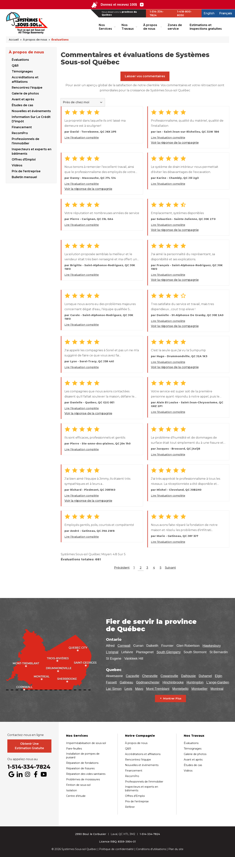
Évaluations (20, 59)
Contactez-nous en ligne (25, 735)
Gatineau (126, 682)
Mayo (139, 689)
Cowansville (169, 676)
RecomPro (20, 133)
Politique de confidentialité (116, 849)
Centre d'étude (76, 796)
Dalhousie (188, 676)
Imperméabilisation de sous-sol (86, 743)
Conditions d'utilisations (151, 849)
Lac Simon (114, 689)
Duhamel (205, 676)
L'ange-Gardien (217, 682)
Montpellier (199, 689)
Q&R (15, 65)
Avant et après (23, 99)
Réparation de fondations (82, 763)
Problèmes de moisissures (83, 779)
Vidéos (188, 770)
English (209, 13)
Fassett (111, 682)
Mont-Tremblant (157, 689)
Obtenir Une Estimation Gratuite (29, 746)
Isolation (71, 790)
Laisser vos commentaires (145, 76)
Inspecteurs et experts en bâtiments (31, 151)
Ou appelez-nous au (22, 759)
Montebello (180, 689)
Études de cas (22, 105)
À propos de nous (150, 26)
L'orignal (112, 652)
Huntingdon (195, 682)
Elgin (218, 676)
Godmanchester (148, 682)
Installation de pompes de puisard (83, 755)
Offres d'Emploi (24, 159)
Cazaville (132, 676)
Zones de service (175, 26)
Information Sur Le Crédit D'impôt (31, 119)
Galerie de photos (25, 93)
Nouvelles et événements (31, 111)
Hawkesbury (212, 646)
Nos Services (105, 26)
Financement (22, 127)
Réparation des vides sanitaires (85, 774)
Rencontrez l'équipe (27, 87)
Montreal (217, 689)
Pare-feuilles (74, 748)
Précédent (122, 567)
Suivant (170, 567)
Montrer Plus (172, 698)
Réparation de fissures (80, 768)
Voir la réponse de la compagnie (175, 142)
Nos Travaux (128, 26)
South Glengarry (169, 652)
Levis (128, 689)
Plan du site (175, 849)
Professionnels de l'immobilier (25, 141)
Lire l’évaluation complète (81, 137)
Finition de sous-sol (78, 785)
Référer (130, 807)
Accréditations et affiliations (25, 79)
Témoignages (22, 71)
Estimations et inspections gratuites (206, 26)
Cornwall (124, 646)
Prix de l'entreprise (137, 801)
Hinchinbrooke (173, 682)
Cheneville (150, 676)
